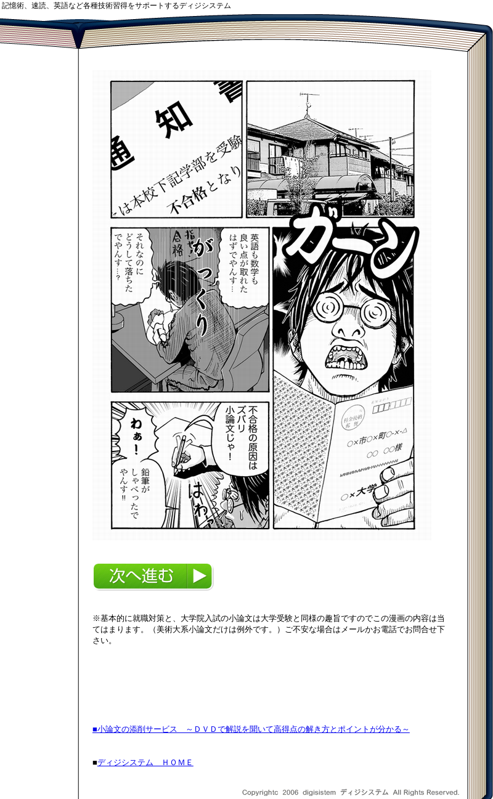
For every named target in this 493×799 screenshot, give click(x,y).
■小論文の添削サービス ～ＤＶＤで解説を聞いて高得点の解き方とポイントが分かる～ (251, 729)
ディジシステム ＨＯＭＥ (145, 762)
